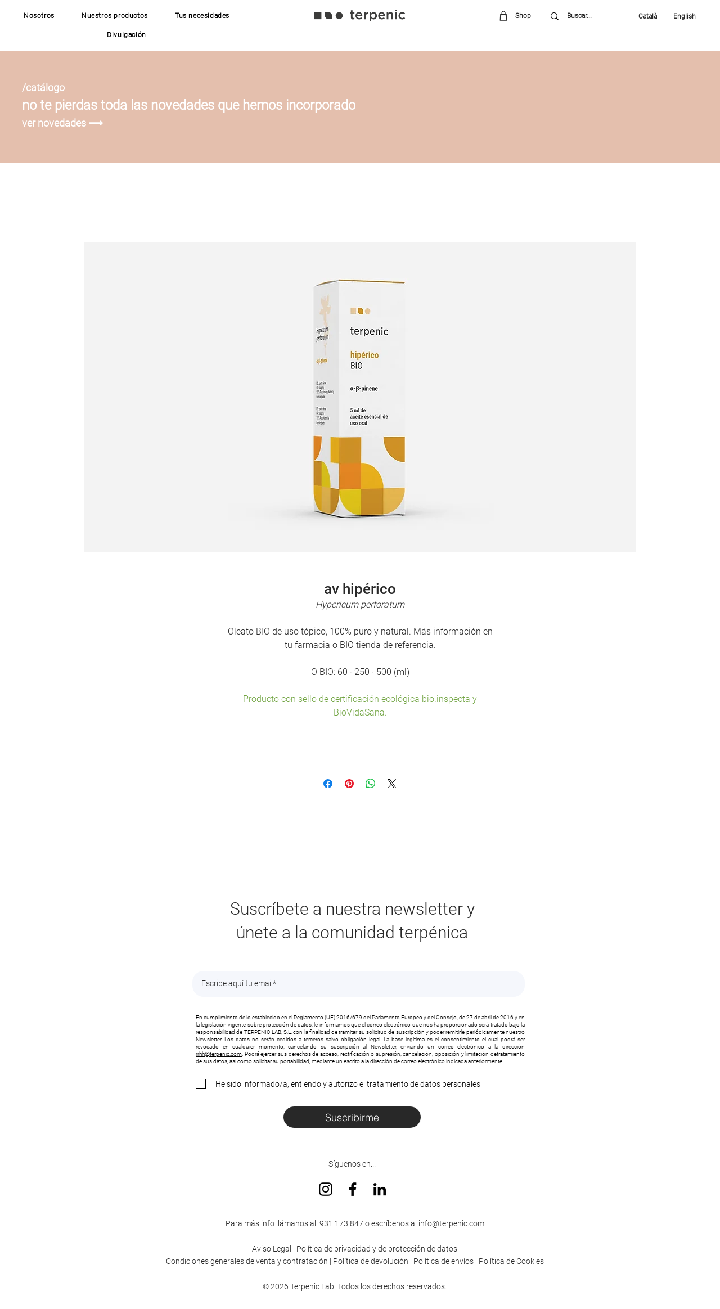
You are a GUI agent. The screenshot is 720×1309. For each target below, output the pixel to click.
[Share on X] (392, 783)
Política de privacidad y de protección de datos (376, 1248)
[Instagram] (326, 1189)
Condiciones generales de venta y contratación (247, 1261)
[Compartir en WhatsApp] (370, 783)
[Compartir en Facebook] (328, 783)
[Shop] (519, 15)
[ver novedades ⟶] (64, 123)
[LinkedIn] (380, 1189)
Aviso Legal (271, 1248)
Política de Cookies (511, 1261)
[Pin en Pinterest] (349, 783)
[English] (681, 16)
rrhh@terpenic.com (219, 1054)
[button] (39, 15)
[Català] (650, 16)
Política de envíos (443, 1261)
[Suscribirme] (352, 1117)
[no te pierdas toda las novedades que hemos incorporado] (201, 105)
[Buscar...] (587, 16)
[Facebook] (353, 1189)
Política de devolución (370, 1261)
